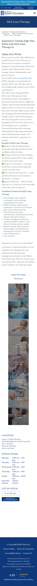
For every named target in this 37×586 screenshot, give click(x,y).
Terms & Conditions (25, 549)
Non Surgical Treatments (22, 33)
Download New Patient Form (13, 2)
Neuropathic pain (11, 198)
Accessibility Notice (13, 553)
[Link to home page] (16, 13)
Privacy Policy (9, 549)
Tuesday (14, 462)
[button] (18, 8)
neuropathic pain (24, 78)
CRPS (4, 81)
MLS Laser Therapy (12, 35)
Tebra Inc (26, 545)
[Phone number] (10, 493)
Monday (14, 458)
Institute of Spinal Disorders (14, 32)
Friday (14, 476)
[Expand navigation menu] (35, 13)
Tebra (30, 580)
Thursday (14, 471)
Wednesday (14, 467)
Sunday (14, 483)
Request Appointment (11, 499)
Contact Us (27, 553)
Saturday (14, 481)
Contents (6, 33)
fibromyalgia (9, 229)
